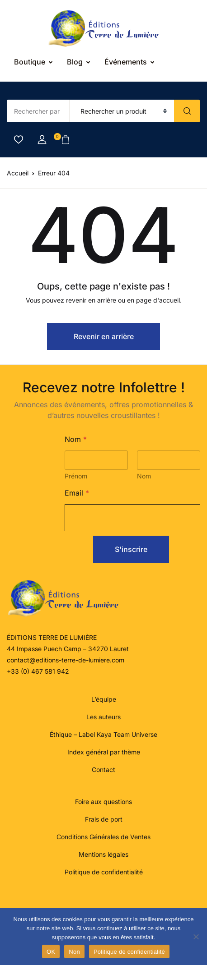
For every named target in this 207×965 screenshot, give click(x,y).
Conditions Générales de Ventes (103, 837)
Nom (144, 476)
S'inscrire (131, 549)
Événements (125, 61)
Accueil (17, 173)
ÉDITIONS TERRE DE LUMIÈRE (52, 637)
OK (51, 951)
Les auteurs (103, 717)
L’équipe (103, 699)
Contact (103, 769)
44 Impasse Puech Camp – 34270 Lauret (68, 649)
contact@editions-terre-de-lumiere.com (65, 660)
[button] (42, 139)
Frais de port (103, 819)
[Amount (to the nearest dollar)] (38, 111)
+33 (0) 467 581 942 (38, 671)
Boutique (29, 61)
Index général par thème (103, 752)
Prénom (76, 476)
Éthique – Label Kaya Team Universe (103, 734)
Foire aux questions (103, 801)
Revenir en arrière (104, 336)
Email (77, 493)
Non (74, 951)
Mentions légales (103, 854)
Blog (75, 61)
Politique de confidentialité (104, 872)
